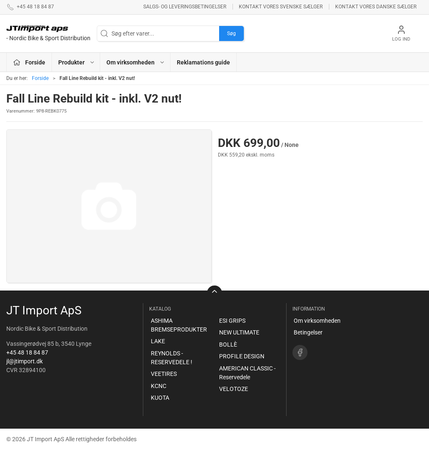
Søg (231, 33)
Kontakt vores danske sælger (375, 7)
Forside (40, 78)
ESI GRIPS (232, 320)
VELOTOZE (233, 389)
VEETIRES (164, 373)
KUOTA (160, 397)
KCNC (158, 386)
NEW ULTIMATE (239, 332)
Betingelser (308, 332)
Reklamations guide (203, 62)
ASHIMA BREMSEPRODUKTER (179, 325)
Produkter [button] (76, 62)
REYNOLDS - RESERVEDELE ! (171, 357)
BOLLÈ (228, 344)
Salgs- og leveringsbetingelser (184, 7)
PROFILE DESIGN (241, 356)
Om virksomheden (317, 320)
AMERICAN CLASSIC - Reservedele (247, 373)
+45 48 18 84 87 (27, 352)
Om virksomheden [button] (135, 62)
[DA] (48, 33)
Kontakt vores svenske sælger (281, 7)
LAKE (158, 341)
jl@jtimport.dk (24, 361)
